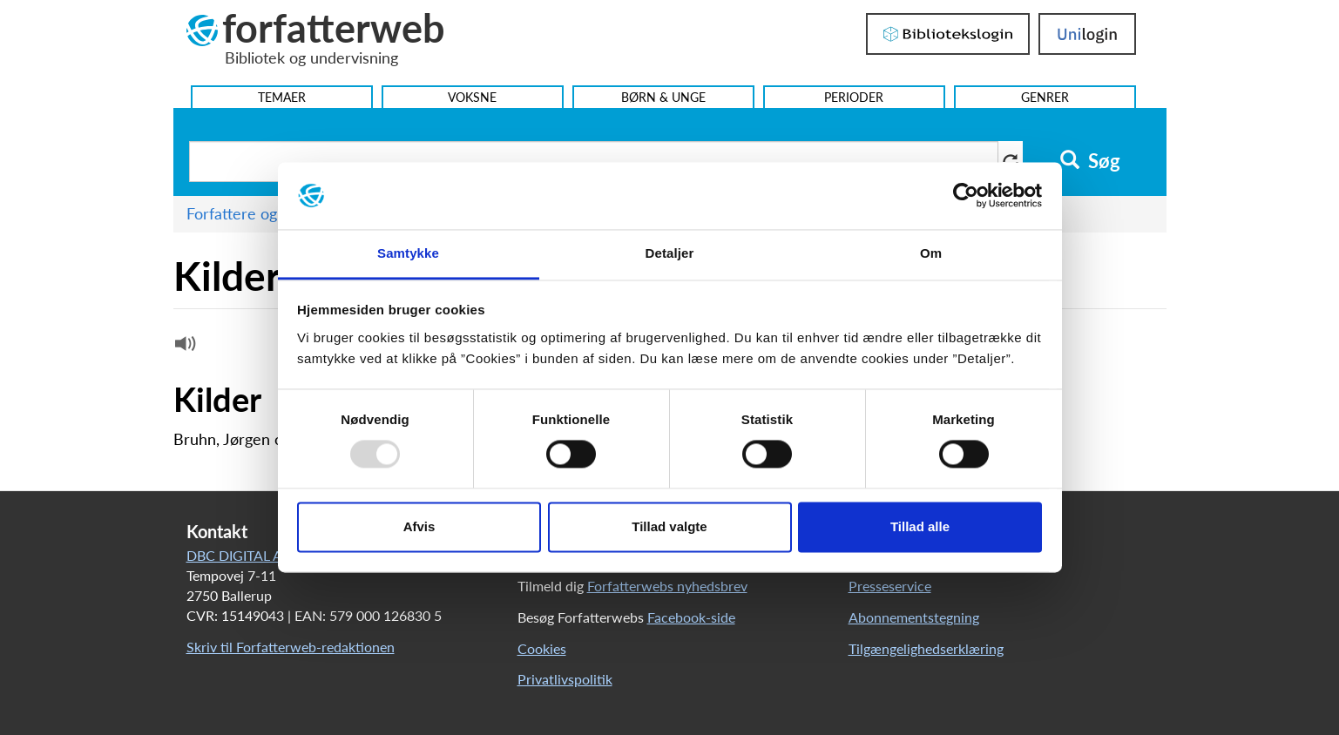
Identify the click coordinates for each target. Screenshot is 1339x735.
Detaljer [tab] (670, 253)
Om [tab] (931, 253)
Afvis (419, 526)
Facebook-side (691, 617)
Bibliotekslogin (947, 34)
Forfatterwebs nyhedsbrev (667, 585)
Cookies (541, 648)
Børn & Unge (663, 97)
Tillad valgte (669, 526)
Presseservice (890, 585)
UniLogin (1087, 34)
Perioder (853, 97)
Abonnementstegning (914, 617)
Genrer (1045, 97)
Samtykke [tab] (408, 253)
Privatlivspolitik (564, 679)
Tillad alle (920, 526)
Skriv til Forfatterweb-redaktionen (290, 646)
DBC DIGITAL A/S (241, 555)
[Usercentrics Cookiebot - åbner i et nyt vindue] (965, 196)
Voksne (472, 97)
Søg (1090, 161)
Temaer (282, 97)
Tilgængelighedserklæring (926, 648)
